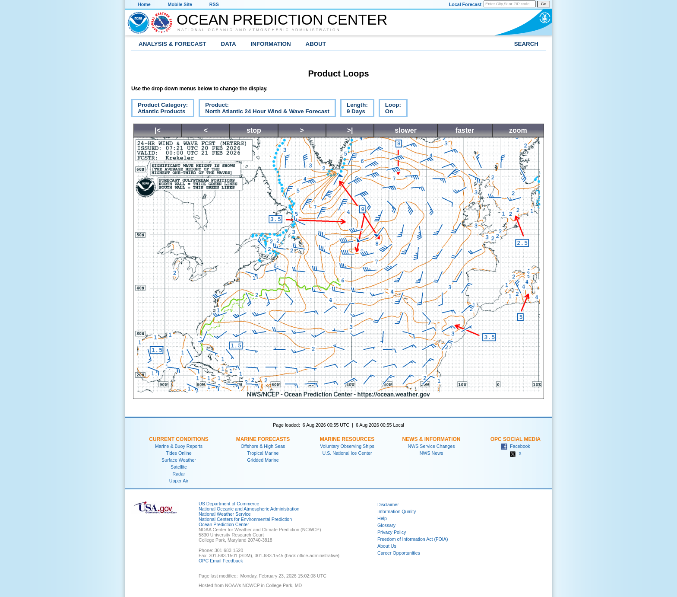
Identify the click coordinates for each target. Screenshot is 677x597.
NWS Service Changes (431, 446)
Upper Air (178, 480)
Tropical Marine (262, 453)
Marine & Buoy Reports (178, 446)
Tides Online (178, 453)
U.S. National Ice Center (347, 453)
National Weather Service (225, 514)
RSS (214, 4)
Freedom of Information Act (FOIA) (412, 539)
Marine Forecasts (263, 439)
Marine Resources (347, 439)
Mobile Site (180, 4)
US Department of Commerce (229, 503)
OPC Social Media (515, 439)
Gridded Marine (262, 460)
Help (382, 518)
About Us (386, 546)
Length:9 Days (354, 109)
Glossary (386, 525)
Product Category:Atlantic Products (159, 109)
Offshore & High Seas (263, 446)
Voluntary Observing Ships (347, 446)
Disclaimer (388, 504)
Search (526, 44)
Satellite (179, 466)
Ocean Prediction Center (282, 19)
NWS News (431, 453)
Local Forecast (465, 4)
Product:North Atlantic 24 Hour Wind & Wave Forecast (264, 109)
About (316, 44)
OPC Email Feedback (221, 560)
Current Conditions (178, 439)
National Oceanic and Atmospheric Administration (259, 30)
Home (144, 4)
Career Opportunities (398, 552)
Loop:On (390, 109)
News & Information (431, 439)
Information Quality (396, 511)
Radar (178, 473)
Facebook (515, 446)
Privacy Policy (391, 532)
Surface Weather (178, 460)
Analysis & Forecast (172, 44)
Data (228, 44)
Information (271, 44)
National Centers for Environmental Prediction (245, 519)
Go (543, 4)
